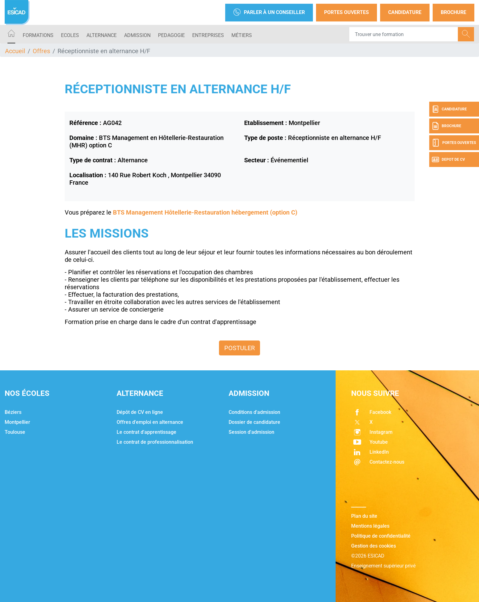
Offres (41, 51)
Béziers (13, 412)
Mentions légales (370, 526)
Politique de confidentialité (381, 536)
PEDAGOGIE (171, 35)
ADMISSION (137, 35)
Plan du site (364, 516)
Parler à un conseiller (269, 12)
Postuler (239, 348)
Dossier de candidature (254, 422)
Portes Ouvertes (346, 12)
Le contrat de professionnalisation (155, 442)
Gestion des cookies (373, 546)
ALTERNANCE (101, 35)
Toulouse (15, 432)
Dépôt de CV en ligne (140, 412)
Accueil (15, 51)
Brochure (453, 12)
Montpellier (17, 422)
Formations (38, 35)
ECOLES (70, 35)
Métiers (241, 35)
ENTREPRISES (208, 35)
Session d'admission (251, 432)
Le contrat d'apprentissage (146, 432)
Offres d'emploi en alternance (150, 422)
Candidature (404, 12)
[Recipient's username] (403, 34)
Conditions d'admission (254, 412)
